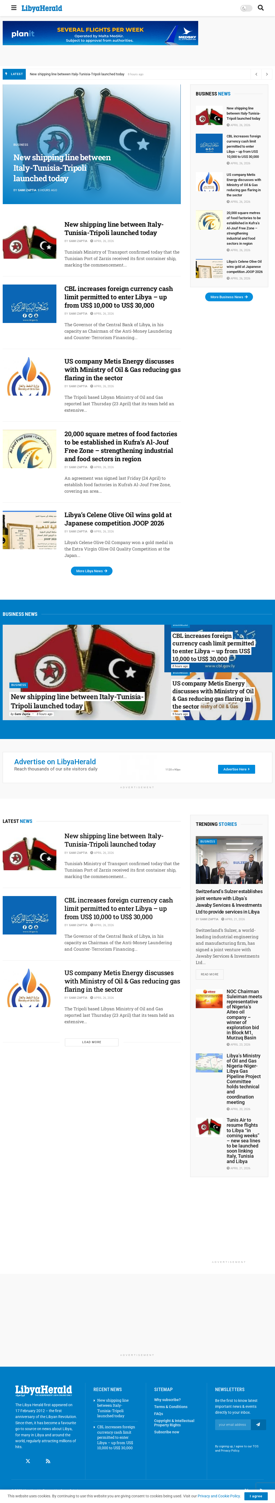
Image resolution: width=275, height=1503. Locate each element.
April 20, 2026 (238, 1109)
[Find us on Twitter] (28, 1461)
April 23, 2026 (238, 1045)
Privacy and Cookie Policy (219, 1496)
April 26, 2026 (102, 241)
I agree (256, 1496)
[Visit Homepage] (42, 8)
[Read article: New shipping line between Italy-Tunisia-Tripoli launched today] (29, 239)
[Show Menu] (13, 8)
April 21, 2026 (233, 919)
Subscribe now (166, 1432)
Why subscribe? (167, 1400)
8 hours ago (44, 714)
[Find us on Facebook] (17, 1461)
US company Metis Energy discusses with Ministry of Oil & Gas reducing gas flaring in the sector (122, 369)
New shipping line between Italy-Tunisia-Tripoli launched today (77, 74)
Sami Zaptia (27, 190)
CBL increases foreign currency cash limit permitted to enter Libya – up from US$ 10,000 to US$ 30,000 (118, 297)
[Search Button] (261, 8)
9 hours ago (180, 714)
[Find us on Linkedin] (38, 1461)
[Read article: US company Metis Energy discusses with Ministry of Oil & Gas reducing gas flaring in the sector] (29, 376)
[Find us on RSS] (48, 1461)
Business (18, 685)
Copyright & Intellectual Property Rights (174, 1423)
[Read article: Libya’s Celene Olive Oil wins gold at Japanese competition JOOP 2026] (29, 530)
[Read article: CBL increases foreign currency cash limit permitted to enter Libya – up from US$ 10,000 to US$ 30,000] (29, 304)
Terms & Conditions (170, 1407)
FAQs (158, 1414)
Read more (212, 973)
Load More (91, 1042)
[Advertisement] (229, 1224)
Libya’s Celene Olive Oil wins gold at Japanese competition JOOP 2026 (118, 518)
